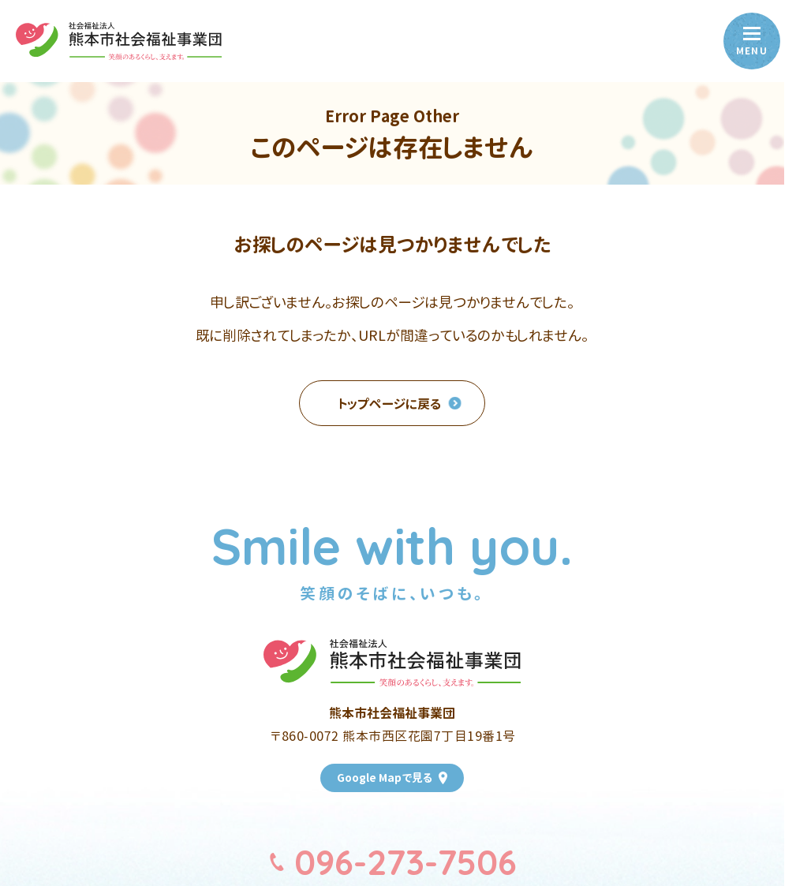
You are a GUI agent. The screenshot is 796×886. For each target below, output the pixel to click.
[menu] (751, 41)
